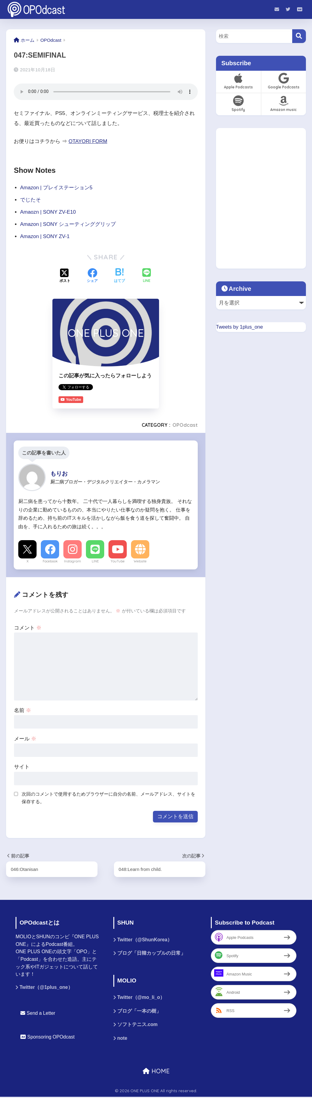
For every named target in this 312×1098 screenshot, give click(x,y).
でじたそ (30, 199)
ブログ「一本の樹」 (139, 1011)
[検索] (299, 36)
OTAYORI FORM (88, 141)
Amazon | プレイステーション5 (56, 187)
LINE (95, 561)
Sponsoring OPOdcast (48, 1036)
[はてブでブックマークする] (119, 276)
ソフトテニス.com (137, 1025)
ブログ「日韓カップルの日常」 (151, 953)
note (122, 1039)
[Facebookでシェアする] (92, 276)
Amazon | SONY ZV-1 (45, 236)
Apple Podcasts (238, 81)
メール (25, 738)
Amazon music (283, 103)
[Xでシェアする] (64, 276)
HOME (156, 1072)
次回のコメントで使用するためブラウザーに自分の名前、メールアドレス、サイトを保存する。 (108, 797)
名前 (22, 710)
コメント (27, 627)
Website (140, 561)
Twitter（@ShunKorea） (145, 940)
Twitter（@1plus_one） (46, 987)
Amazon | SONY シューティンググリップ (68, 224)
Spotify (238, 103)
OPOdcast (185, 425)
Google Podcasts (283, 81)
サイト (22, 767)
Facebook (50, 561)
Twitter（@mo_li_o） (141, 997)
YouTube (118, 561)
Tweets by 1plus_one (240, 327)
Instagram (72, 561)
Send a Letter (38, 1013)
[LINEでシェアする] (146, 276)
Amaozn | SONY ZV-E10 (48, 212)
